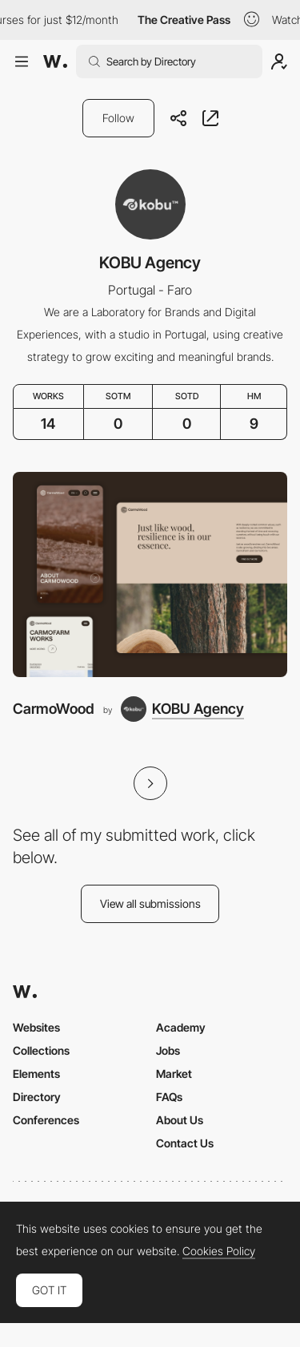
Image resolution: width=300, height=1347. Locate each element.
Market (174, 1073)
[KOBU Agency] (182, 709)
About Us (179, 1120)
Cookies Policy (218, 1251)
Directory (37, 1096)
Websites (36, 1027)
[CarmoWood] (150, 574)
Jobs (168, 1050)
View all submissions (150, 903)
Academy (181, 1027)
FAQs (169, 1096)
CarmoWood (53, 708)
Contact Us (185, 1143)
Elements (36, 1073)
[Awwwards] (55, 61)
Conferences (46, 1120)
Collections (41, 1050)
